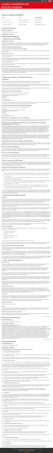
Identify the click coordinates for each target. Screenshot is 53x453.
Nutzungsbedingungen (6, 24)
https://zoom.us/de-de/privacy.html (20, 309)
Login (50, 1)
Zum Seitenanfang (47, 316)
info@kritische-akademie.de (14, 338)
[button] (44, 1)
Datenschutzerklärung (6, 20)
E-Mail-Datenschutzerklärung (7, 22)
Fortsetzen (26, 452)
